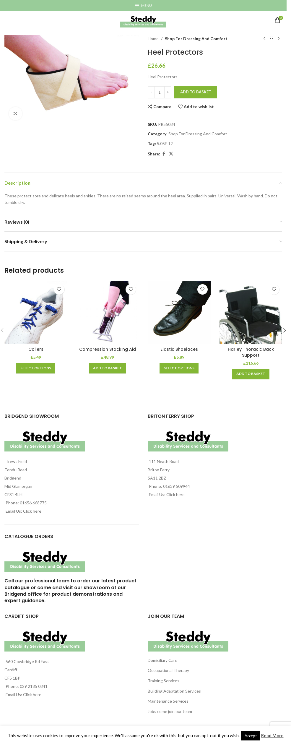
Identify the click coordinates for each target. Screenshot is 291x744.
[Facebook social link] (163, 154)
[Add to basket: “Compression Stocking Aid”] (107, 368)
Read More (272, 735)
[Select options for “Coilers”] (35, 368)
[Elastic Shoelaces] (179, 312)
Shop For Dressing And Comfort (196, 38)
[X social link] (171, 154)
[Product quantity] (159, 92)
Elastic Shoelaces (179, 349)
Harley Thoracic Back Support (251, 352)
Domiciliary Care (162, 660)
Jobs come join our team (170, 711)
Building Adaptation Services (174, 690)
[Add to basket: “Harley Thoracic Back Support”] (250, 374)
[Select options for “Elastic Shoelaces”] (179, 368)
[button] (284, 330)
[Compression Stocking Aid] (107, 312)
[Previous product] (264, 38)
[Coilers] (35, 312)
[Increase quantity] (167, 92)
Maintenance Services (168, 701)
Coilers (35, 349)
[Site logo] (143, 19)
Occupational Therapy (168, 670)
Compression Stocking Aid (107, 349)
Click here (32, 511)
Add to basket (195, 92)
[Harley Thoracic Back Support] (251, 312)
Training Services (163, 680)
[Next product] (278, 38)
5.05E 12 (165, 143)
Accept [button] (251, 735)
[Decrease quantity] (151, 92)
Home (153, 38)
